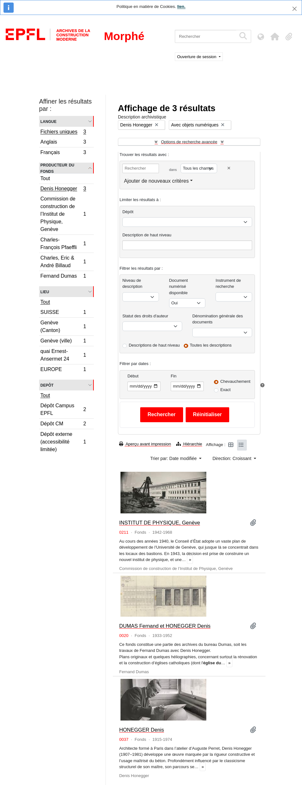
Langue (48, 121)
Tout (45, 178)
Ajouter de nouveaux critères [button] (156, 181)
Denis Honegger (63, 189)
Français (63, 153)
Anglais (63, 142)
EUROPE (63, 370)
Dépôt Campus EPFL (63, 409)
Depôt (46, 385)
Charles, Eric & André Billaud (63, 261)
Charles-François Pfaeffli (63, 243)
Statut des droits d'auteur (145, 316)
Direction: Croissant (232, 458)
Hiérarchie (189, 444)
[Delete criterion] (228, 168)
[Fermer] (294, 8)
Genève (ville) (63, 341)
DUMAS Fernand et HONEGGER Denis (164, 626)
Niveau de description (132, 283)
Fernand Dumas (63, 276)
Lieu (44, 291)
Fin (173, 376)
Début (133, 376)
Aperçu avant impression (145, 444)
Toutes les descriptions (211, 345)
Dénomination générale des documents (217, 319)
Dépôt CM (63, 424)
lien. (181, 6)
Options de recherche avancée (189, 141)
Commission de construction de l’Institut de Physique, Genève (63, 214)
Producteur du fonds (57, 168)
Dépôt (128, 211)
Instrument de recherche (228, 283)
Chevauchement (235, 381)
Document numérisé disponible (178, 286)
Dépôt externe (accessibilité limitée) (63, 441)
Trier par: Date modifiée (174, 458)
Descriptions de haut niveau (154, 345)
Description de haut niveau (146, 235)
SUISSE (63, 313)
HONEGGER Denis (141, 730)
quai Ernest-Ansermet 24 (63, 355)
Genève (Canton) (63, 326)
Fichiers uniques (63, 132)
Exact (225, 389)
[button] (275, 36)
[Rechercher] (205, 36)
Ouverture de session (197, 56)
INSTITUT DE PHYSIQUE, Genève (159, 522)
